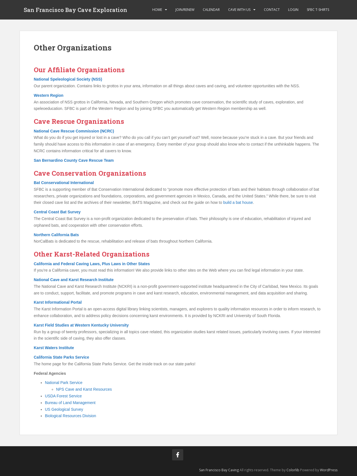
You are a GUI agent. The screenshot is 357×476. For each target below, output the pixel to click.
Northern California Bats (56, 235)
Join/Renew (184, 9)
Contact (272, 9)
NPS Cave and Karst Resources (84, 389)
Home (157, 9)
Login (293, 9)
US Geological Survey (64, 409)
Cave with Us (239, 9)
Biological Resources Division (70, 416)
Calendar (211, 9)
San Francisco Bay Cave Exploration (75, 9)
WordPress (328, 470)
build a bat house (238, 202)
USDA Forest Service (63, 396)
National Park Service (64, 382)
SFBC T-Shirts (318, 9)
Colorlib (292, 470)
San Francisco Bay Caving (219, 470)
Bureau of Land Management (70, 402)
